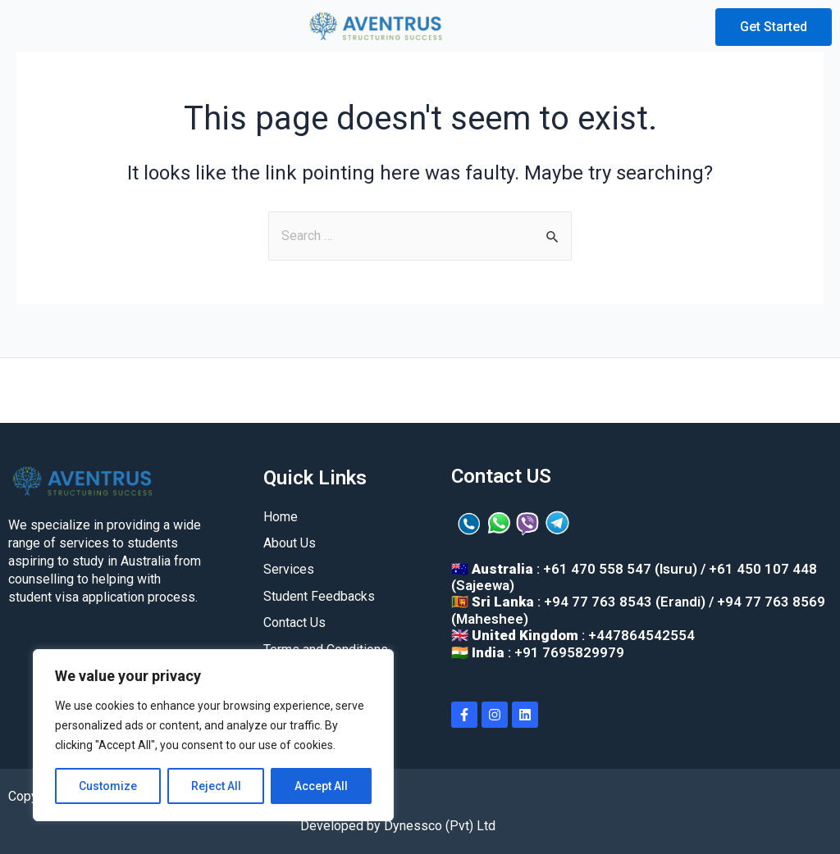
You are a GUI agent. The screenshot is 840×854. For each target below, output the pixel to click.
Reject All (216, 786)
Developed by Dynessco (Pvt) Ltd (397, 826)
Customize (108, 786)
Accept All (321, 786)
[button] (40, 27)
